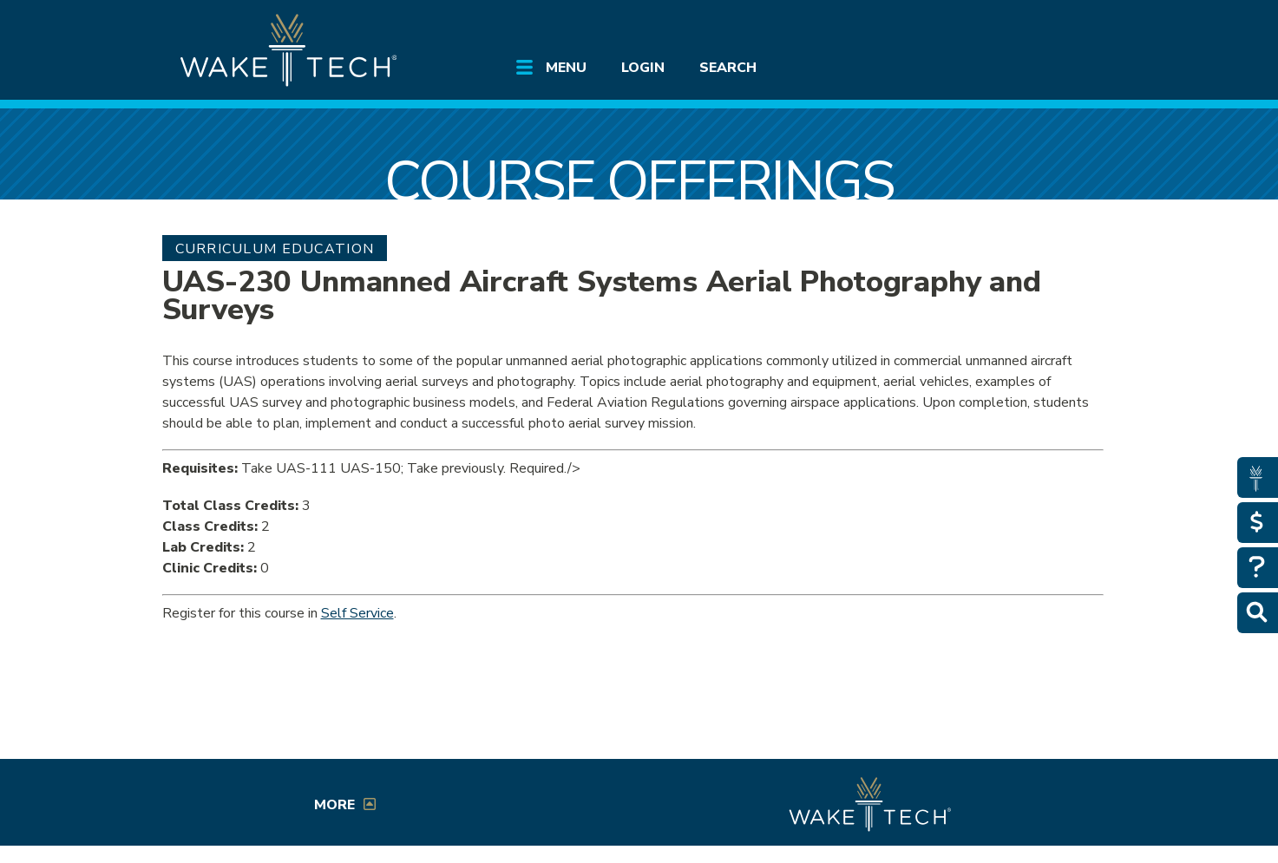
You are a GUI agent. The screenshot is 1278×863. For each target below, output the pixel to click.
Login (643, 67)
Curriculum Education (275, 248)
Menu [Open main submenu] (566, 67)
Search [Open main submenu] (728, 67)
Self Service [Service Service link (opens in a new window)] (357, 613)
